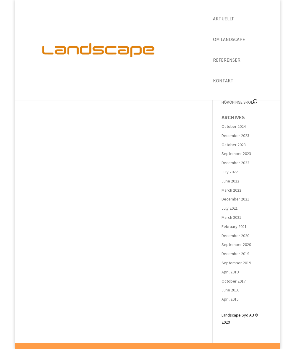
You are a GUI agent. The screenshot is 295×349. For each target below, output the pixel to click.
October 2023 (234, 144)
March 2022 (231, 190)
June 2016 (230, 290)
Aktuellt (223, 19)
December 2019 (235, 253)
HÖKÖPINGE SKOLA (238, 102)
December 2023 (235, 135)
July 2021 (230, 208)
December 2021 (235, 199)
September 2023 (236, 153)
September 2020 (236, 244)
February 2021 (234, 226)
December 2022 (235, 162)
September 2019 (236, 262)
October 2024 (234, 126)
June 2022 (230, 181)
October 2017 (234, 281)
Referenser (226, 60)
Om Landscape (229, 39)
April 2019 (230, 272)
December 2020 (235, 235)
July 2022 (230, 171)
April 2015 (230, 299)
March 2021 (231, 217)
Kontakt (223, 81)
